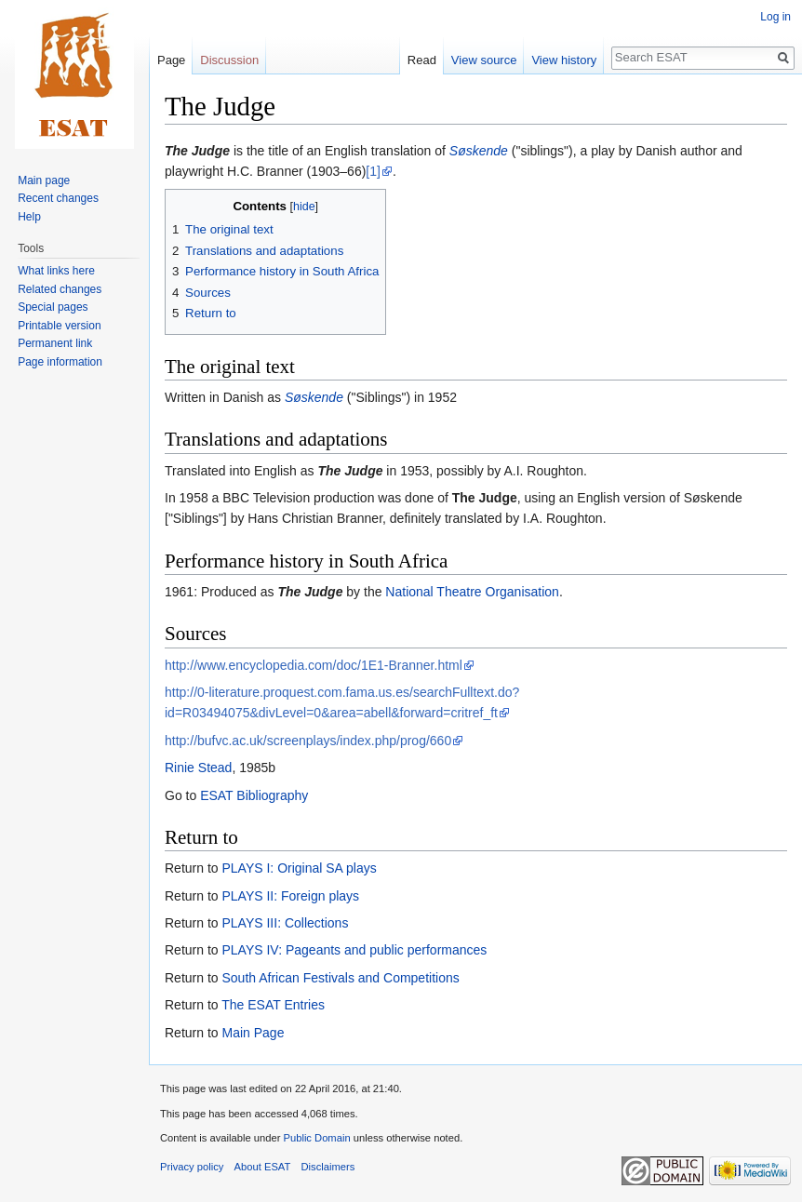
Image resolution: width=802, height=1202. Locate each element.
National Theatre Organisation (472, 591)
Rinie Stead (198, 767)
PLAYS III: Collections (284, 922)
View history (563, 60)
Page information (60, 361)
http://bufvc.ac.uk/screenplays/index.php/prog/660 (308, 740)
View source (484, 60)
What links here (56, 270)
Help (29, 216)
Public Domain (316, 1137)
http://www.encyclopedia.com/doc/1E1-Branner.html (313, 665)
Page (171, 60)
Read (422, 60)
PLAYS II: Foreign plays (290, 895)
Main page (44, 180)
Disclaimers (328, 1166)
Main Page (252, 1032)
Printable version (59, 325)
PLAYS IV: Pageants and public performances (354, 949)
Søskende (478, 150)
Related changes (59, 289)
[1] (373, 171)
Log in (775, 16)
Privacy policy (191, 1166)
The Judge (197, 150)
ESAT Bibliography (254, 795)
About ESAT (262, 1166)
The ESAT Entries (273, 1004)
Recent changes (58, 198)
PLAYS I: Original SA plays (298, 868)
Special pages (52, 307)
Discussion (229, 60)
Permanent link (55, 343)
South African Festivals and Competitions (340, 977)
